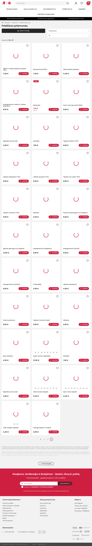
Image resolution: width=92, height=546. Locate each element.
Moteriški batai (49, 9)
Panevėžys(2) (44, 516)
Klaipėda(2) (43, 511)
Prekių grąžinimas (8, 511)
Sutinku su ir (39, 487)
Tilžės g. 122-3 (79, 506)
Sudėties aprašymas (9, 516)
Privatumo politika (8, 503)
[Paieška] (40, 3)
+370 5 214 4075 (8, 532)
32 (69, 35)
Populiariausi (69, 31)
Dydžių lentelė (7, 508)
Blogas (4, 518)
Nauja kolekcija (30, 9)
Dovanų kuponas (8, 520)
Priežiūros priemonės (46, 14)
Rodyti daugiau (46, 463)
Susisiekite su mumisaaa (26, 532)
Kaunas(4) (43, 508)
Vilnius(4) (43, 506)
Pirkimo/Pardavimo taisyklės (11, 506)
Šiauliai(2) (43, 513)
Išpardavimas (12, 9)
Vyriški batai (67, 9)
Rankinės (81, 9)
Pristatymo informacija (9, 513)
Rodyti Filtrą (23, 31)
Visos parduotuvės (45, 503)
